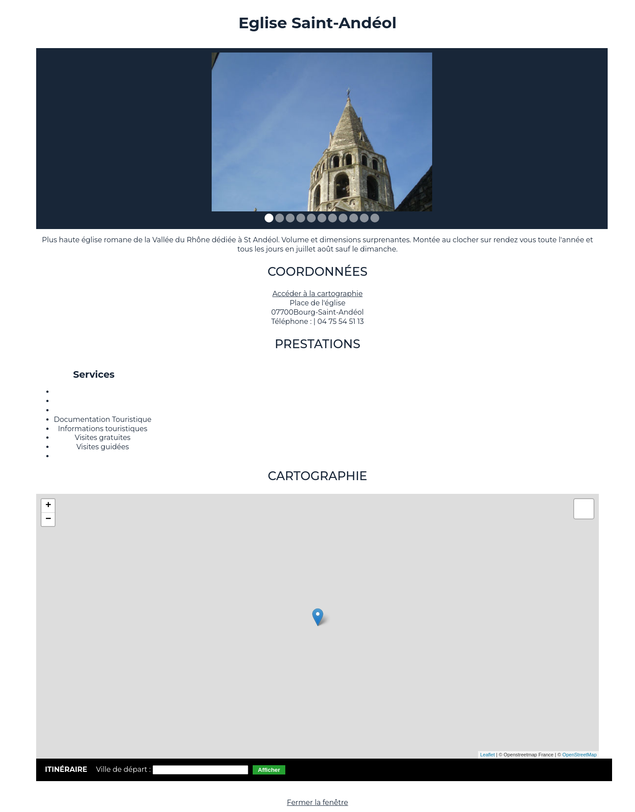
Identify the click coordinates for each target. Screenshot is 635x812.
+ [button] (48, 505)
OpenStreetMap (579, 754)
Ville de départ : (124, 769)
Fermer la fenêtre (317, 802)
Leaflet (487, 754)
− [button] (48, 519)
